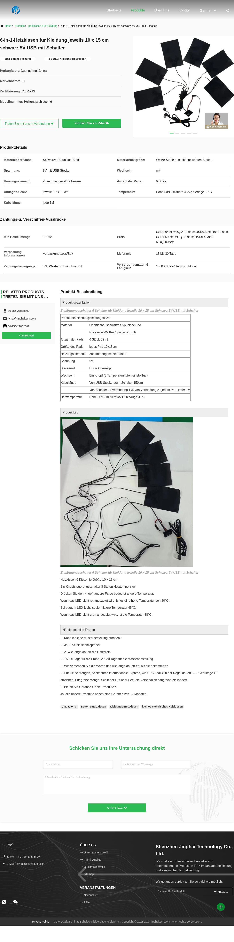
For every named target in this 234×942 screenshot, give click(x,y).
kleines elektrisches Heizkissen (162, 706)
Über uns (161, 10)
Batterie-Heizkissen (93, 706)
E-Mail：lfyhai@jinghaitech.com (24, 863)
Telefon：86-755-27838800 (21, 856)
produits (20, 25)
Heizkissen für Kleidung (42, 25)
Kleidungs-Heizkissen (124, 706)
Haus (8, 25)
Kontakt (184, 10)
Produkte (138, 10)
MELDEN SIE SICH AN (222, 891)
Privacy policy (40, 921)
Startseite (114, 10)
